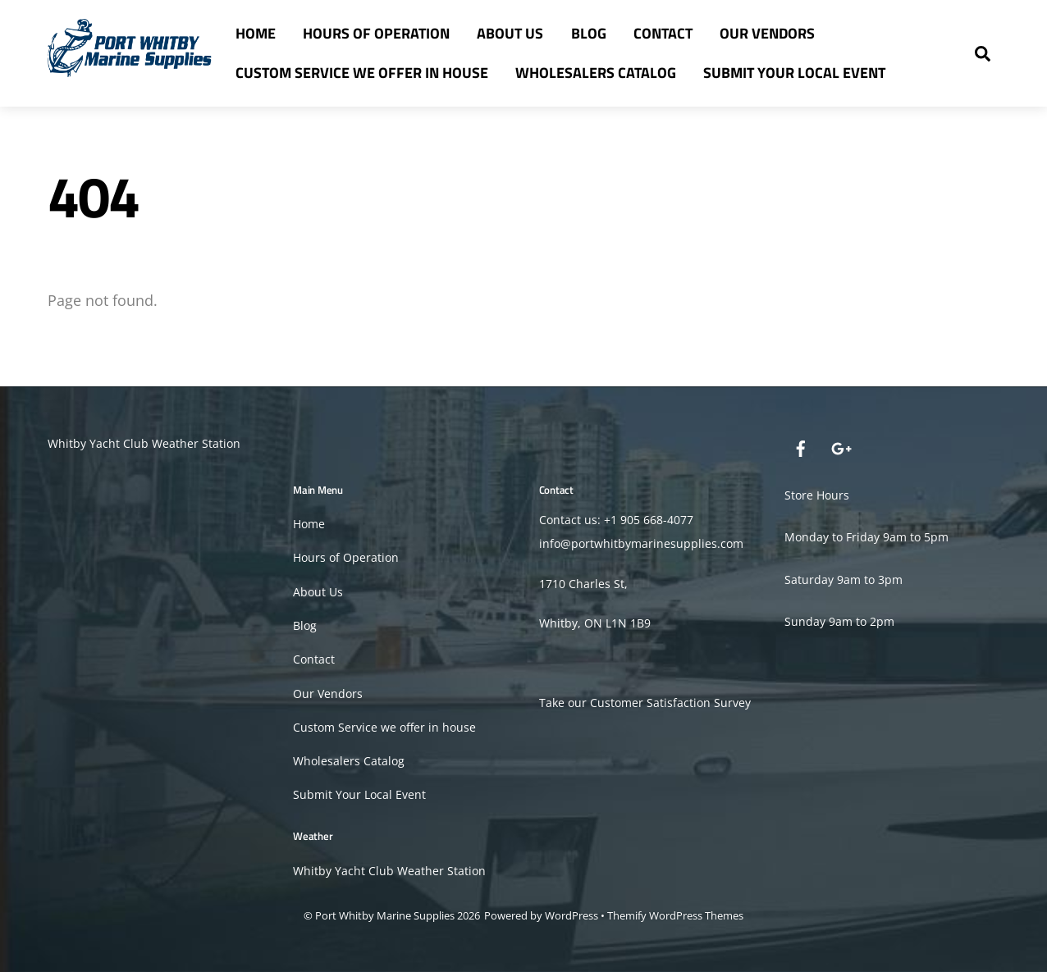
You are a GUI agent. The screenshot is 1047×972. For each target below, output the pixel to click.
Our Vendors (767, 33)
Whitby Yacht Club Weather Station (144, 443)
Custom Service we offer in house (361, 73)
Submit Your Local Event (794, 73)
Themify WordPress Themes (675, 915)
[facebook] (800, 446)
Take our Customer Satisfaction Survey (645, 702)
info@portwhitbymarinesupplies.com (641, 543)
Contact (663, 33)
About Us (510, 33)
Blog (588, 33)
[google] (840, 446)
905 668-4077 (656, 519)
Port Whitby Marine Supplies (385, 915)
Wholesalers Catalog (595, 73)
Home (255, 33)
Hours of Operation (376, 33)
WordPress (571, 915)
